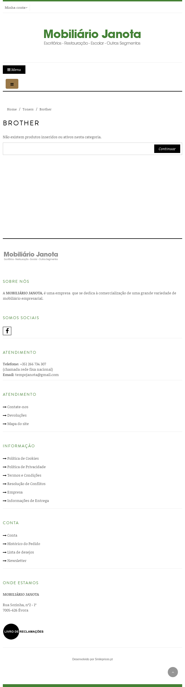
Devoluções (17, 415)
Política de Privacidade (26, 466)
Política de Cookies (23, 458)
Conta (12, 535)
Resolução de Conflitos (26, 483)
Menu (14, 69)
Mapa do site (18, 423)
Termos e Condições (24, 475)
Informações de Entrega (28, 500)
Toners (28, 109)
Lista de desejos (20, 552)
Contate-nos (17, 406)
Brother (45, 109)
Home (12, 109)
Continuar (167, 148)
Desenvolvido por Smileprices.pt (92, 659)
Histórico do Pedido (23, 543)
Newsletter (17, 560)
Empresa (15, 492)
